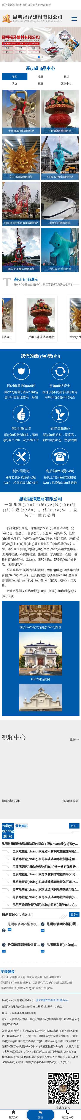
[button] (76, 44)
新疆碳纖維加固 (52, 977)
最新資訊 (21, 826)
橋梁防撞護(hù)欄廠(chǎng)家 (18, 988)
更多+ (74, 825)
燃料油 (27, 982)
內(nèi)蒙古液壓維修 (61, 982)
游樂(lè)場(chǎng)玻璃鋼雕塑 (21, 222)
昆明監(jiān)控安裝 (11, 982)
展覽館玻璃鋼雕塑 (59, 222)
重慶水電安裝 (34, 977)
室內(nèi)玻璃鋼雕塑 (21, 176)
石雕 (40, 83)
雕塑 (14, 76)
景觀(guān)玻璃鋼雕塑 (21, 130)
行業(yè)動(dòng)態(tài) (8, 831)
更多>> (74, 739)
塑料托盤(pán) (44, 988)
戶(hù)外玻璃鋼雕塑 (60, 130)
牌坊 (14, 83)
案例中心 (66, 83)
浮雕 (40, 76)
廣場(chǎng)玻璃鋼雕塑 (21, 268)
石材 (66, 76)
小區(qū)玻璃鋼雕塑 (60, 268)
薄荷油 (4, 977)
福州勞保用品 (40, 982)
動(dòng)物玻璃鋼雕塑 (60, 176)
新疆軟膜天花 (17, 977)
